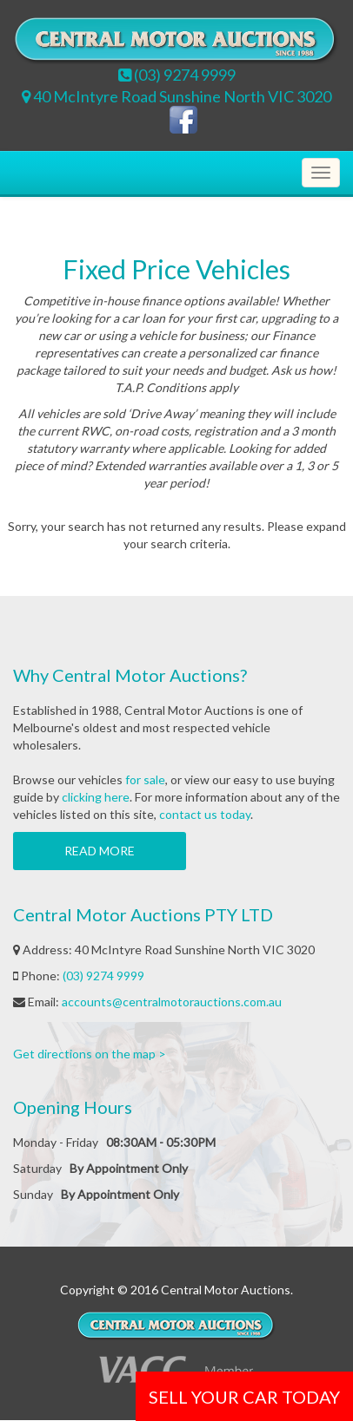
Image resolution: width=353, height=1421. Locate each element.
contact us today (204, 814)
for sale (145, 779)
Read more (99, 850)
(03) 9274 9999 (103, 975)
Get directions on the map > (89, 1053)
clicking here (96, 796)
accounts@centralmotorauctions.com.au (172, 1001)
